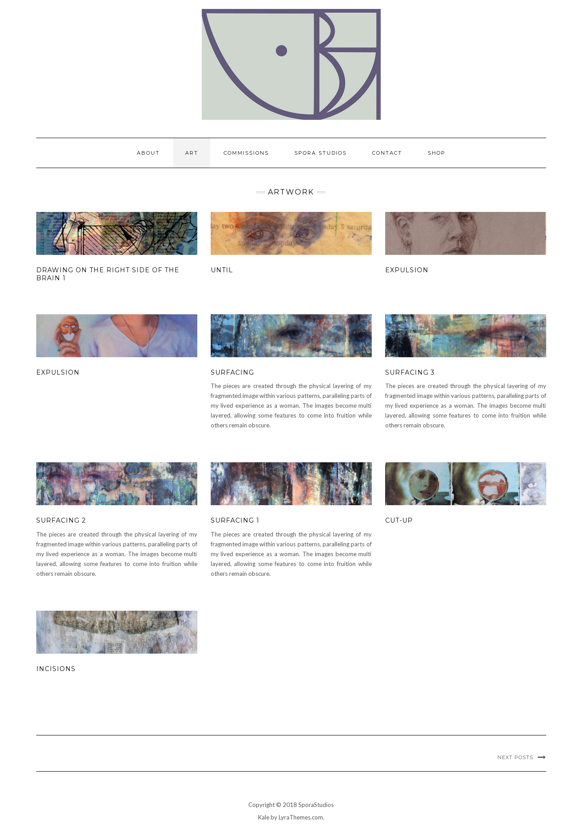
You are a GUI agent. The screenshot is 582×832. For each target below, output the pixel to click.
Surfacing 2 (61, 520)
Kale (263, 817)
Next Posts (515, 757)
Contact (387, 153)
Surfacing (232, 372)
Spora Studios (320, 153)
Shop (437, 153)
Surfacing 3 (410, 372)
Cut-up (399, 520)
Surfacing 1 (235, 520)
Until (222, 270)
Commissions (246, 153)
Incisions (56, 669)
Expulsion (407, 270)
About (148, 153)
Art (191, 153)
